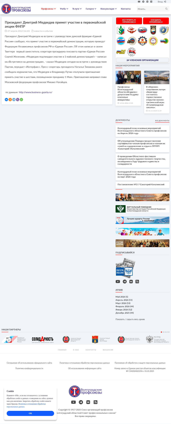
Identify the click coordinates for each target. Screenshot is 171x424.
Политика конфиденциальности (29, 368)
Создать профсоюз (155, 21)
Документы (123, 120)
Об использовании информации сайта (84, 368)
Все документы (162, 121)
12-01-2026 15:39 (126, 103)
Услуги (77, 9)
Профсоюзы (48, 9)
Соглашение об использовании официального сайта (29, 363)
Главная (62, 350)
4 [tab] (167, 332)
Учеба (64, 9)
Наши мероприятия (128, 65)
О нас (76, 350)
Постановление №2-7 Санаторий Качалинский (141, 184)
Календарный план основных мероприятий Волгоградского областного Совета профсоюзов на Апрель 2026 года (142, 131)
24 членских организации (142, 60)
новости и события (43, 31)
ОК (30, 413)
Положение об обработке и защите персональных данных (140, 363)
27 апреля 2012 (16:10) (19, 31)
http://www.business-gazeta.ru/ (35, 92)
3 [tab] (165, 332)
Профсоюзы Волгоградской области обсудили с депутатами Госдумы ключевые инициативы (128, 93)
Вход (162, 1)
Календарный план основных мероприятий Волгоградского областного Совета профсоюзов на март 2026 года (142, 174)
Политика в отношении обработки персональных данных (85, 363)
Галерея (91, 9)
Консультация (108, 9)
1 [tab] (161, 332)
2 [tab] (163, 332)
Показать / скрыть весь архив (130, 319)
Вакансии (108, 350)
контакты (91, 350)
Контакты (126, 9)
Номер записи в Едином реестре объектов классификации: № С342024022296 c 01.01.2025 (140, 369)
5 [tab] (168, 332)
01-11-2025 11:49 (155, 111)
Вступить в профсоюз (129, 21)
